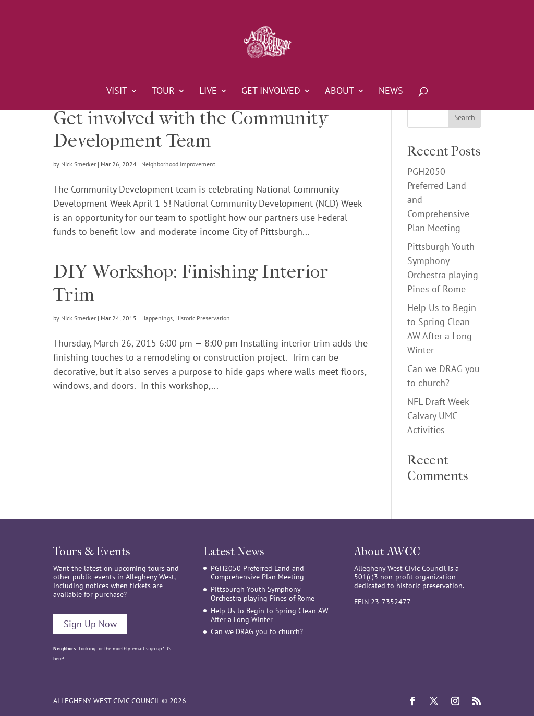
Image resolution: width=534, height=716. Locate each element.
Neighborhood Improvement (178, 164)
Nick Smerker (78, 164)
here (58, 658)
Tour (163, 92)
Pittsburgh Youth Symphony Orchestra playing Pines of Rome (262, 593)
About (339, 92)
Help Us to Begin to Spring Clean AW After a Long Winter (270, 615)
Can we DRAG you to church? (257, 631)
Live (208, 92)
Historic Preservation (202, 318)
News (391, 92)
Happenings (157, 318)
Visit (116, 92)
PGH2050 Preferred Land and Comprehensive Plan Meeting (257, 573)
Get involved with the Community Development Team (190, 129)
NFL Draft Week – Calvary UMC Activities (442, 416)
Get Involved (270, 92)
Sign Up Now (90, 624)
